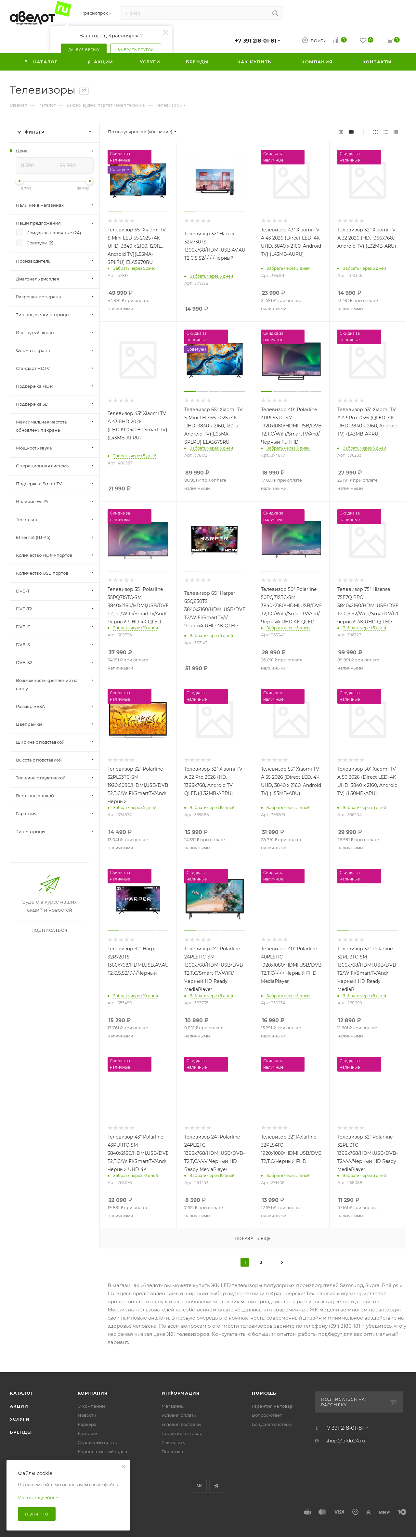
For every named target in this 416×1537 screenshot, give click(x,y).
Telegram (216, 1486)
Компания (93, 1393)
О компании (91, 1406)
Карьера (87, 1424)
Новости (87, 1415)
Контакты (88, 1433)
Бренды (21, 1432)
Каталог (21, 1393)
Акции (19, 1406)
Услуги (20, 1419)
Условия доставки (181, 1424)
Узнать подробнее (38, 1497)
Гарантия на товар (182, 1433)
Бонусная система (272, 1424)
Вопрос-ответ (267, 1415)
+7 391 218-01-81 (255, 41)
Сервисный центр (97, 1442)
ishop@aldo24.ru (344, 1441)
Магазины (173, 1406)
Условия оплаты (179, 1415)
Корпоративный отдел (102, 1451)
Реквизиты (174, 1442)
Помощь (264, 1393)
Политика (172, 1451)
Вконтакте (200, 1486)
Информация (181, 1393)
